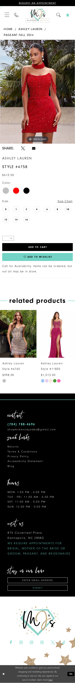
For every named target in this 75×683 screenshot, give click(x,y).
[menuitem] (7, 15)
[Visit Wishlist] (68, 15)
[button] (7, 15)
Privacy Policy (18, 456)
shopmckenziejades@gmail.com (32, 429)
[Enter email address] (38, 580)
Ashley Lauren (30, 29)
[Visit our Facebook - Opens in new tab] (11, 642)
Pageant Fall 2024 (19, 35)
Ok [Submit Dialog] (71, 674)
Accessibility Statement (25, 461)
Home (8, 29)
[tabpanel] (37, 92)
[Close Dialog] (3, 674)
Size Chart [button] (65, 201)
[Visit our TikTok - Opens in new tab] (63, 642)
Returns (13, 446)
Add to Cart (37, 247)
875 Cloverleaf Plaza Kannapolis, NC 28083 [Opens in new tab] (39, 543)
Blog (11, 466)
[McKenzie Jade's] (38, 14)
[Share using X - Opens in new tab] (23, 148)
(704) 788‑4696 (21, 424)
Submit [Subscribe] (38, 587)
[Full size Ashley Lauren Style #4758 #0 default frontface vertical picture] (37, 92)
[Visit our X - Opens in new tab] (53, 642)
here (50, 680)
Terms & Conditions (22, 451)
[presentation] (18, 334)
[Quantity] (8, 238)
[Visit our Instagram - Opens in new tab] (21, 642)
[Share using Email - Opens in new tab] (34, 148)
